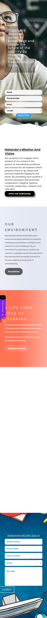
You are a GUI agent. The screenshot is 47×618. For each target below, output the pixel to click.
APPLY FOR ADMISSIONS (20, 194)
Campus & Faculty (17, 348)
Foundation (13, 271)
